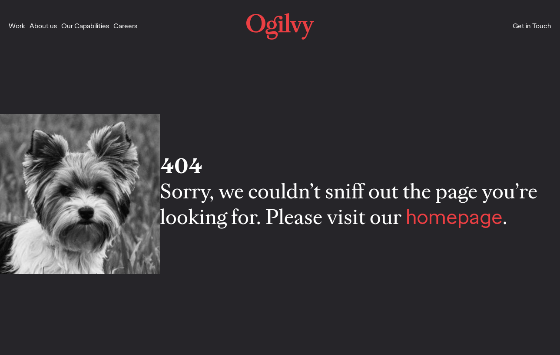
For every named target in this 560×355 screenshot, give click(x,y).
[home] (280, 26)
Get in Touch (532, 25)
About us (43, 25)
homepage (454, 217)
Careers (125, 25)
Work (17, 25)
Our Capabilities (85, 25)
